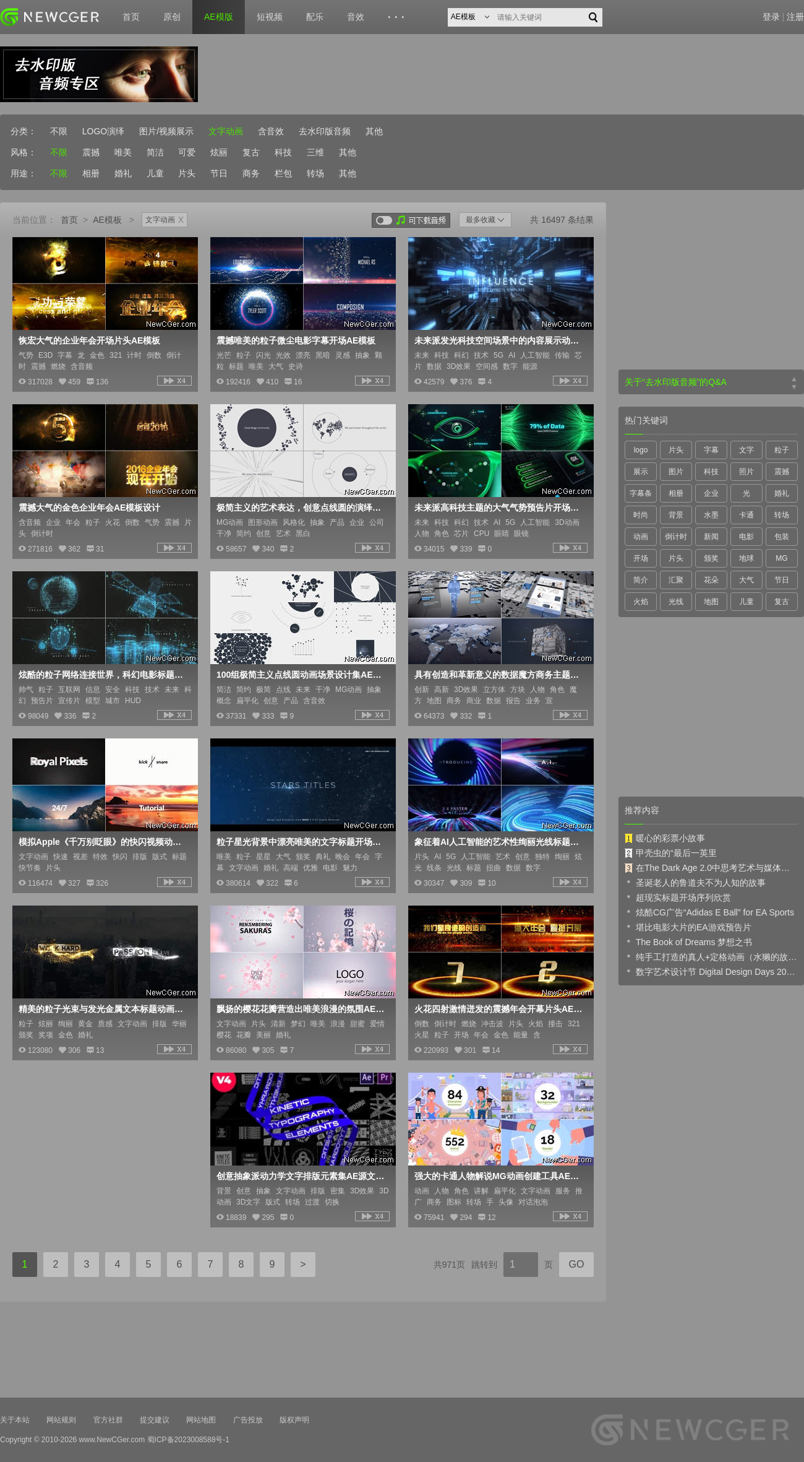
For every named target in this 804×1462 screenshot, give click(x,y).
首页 (131, 17)
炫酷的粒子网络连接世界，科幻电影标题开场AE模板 (104, 675)
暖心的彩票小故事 (665, 838)
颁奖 (711, 558)
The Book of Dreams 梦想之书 (688, 941)
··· (398, 17)
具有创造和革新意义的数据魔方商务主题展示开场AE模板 (499, 675)
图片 (676, 471)
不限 (58, 131)
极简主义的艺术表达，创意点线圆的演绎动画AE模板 (301, 508)
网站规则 (61, 1420)
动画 (640, 536)
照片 (746, 471)
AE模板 (107, 220)
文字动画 (225, 131)
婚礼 (123, 173)
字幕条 (641, 493)
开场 (640, 558)
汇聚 (676, 580)
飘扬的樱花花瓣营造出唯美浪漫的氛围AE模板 (301, 1009)
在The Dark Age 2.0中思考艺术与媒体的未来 (711, 868)
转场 (315, 173)
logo (641, 450)
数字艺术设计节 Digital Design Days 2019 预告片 (711, 971)
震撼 (91, 152)
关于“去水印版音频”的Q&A (676, 382)
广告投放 (248, 1420)
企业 (711, 493)
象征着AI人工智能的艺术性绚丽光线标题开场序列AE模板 (499, 842)
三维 (315, 152)
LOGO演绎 (103, 131)
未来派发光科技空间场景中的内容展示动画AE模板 (499, 340)
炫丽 (219, 152)
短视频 (270, 17)
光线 (676, 601)
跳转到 (484, 1265)
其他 (374, 131)
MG (781, 558)
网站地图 (201, 1420)
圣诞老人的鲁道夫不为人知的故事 (695, 882)
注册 (795, 17)
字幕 (711, 450)
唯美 (123, 152)
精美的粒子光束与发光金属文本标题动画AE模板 (104, 1009)
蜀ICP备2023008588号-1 (188, 1439)
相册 (91, 173)
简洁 (155, 152)
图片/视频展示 (166, 131)
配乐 (314, 17)
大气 (746, 580)
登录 (771, 17)
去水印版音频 (325, 131)
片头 (186, 173)
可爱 (186, 152)
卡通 (746, 515)
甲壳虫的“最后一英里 (671, 853)
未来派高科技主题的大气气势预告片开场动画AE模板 (499, 508)
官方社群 (108, 1420)
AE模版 (218, 17)
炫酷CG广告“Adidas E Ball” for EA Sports (709, 911)
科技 (283, 152)
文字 (746, 450)
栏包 (283, 173)
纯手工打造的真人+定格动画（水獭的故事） (711, 956)
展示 (640, 471)
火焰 (640, 601)
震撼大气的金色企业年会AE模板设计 (89, 508)
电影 (746, 536)
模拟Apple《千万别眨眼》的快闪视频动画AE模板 (104, 842)
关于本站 (15, 1420)
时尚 (640, 515)
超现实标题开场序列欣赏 (678, 896)
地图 (711, 601)
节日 (219, 173)
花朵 (711, 580)
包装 (781, 536)
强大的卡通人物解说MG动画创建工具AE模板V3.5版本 (499, 1176)
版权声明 (294, 1420)
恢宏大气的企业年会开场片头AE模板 (89, 340)
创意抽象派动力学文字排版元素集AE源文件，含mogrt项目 (301, 1176)
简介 (640, 580)
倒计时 (676, 536)
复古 (251, 152)
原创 (172, 17)
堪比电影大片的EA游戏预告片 (688, 926)
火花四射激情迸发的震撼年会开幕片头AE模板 (499, 1009)
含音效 (271, 131)
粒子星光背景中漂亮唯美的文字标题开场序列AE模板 (301, 842)
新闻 (711, 536)
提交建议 (154, 1420)
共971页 (449, 1265)
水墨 (711, 515)
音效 (355, 17)
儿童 (155, 173)
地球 (746, 558)
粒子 (781, 450)
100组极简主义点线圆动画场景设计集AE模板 (301, 675)
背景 (676, 515)
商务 (251, 173)
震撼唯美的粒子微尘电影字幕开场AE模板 (295, 340)
